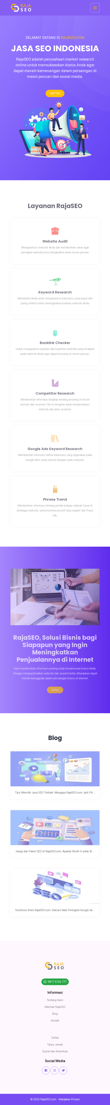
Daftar (55, 692)
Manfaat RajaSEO (55, 1007)
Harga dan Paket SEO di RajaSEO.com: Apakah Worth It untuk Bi (55, 853)
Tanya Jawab (55, 1044)
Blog (55, 1013)
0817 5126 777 (57, 981)
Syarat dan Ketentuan (55, 1051)
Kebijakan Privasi (69, 1099)
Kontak (55, 1020)
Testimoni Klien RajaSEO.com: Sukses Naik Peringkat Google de (55, 912)
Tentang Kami (55, 1000)
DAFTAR (55, 93)
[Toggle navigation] (95, 7)
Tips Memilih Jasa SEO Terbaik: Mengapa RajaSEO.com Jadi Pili (55, 795)
